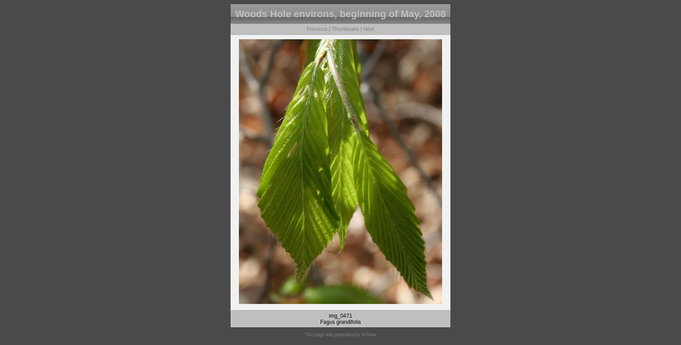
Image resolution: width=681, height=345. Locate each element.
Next (369, 29)
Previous (317, 29)
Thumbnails (345, 29)
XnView (368, 334)
